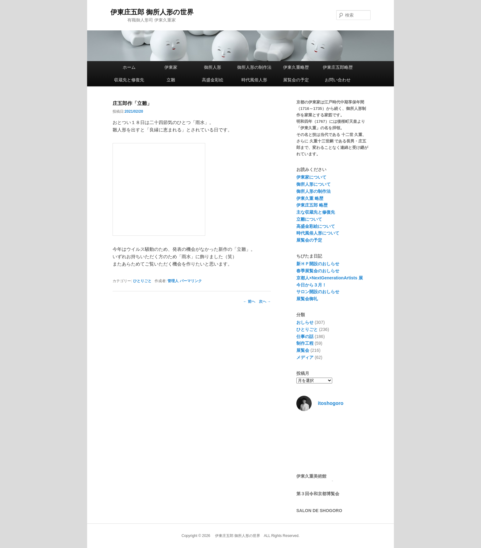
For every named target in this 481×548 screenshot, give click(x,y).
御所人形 (212, 67)
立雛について (309, 219)
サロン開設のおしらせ (317, 291)
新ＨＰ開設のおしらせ (317, 263)
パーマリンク (191, 281)
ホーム (129, 67)
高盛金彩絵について (315, 226)
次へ (265, 301)
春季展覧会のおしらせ (317, 270)
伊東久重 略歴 (309, 198)
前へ (249, 301)
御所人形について (313, 184)
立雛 (171, 79)
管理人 (173, 281)
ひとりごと (142, 281)
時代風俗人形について (317, 233)
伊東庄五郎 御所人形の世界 (152, 12)
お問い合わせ (338, 79)
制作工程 (305, 343)
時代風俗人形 (254, 79)
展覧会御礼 (307, 298)
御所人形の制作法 (254, 67)
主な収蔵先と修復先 (315, 212)
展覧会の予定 (296, 79)
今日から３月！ (311, 284)
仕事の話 (305, 336)
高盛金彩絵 (212, 79)
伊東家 (170, 67)
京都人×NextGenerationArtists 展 (329, 277)
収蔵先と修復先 (129, 79)
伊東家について (311, 177)
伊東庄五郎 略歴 (312, 205)
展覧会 (302, 350)
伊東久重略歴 (296, 67)
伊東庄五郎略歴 (338, 67)
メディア (305, 357)
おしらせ (305, 322)
